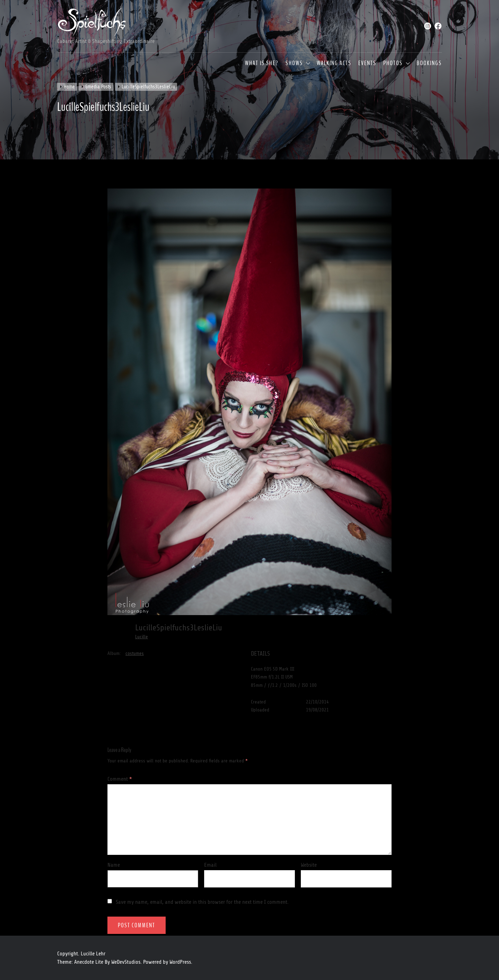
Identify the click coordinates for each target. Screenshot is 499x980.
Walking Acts (334, 63)
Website (309, 865)
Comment (119, 779)
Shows (294, 63)
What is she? (262, 63)
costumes (134, 653)
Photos (393, 63)
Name (113, 865)
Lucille (141, 636)
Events (367, 63)
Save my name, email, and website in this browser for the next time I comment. (202, 902)
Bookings (429, 63)
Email (210, 865)
